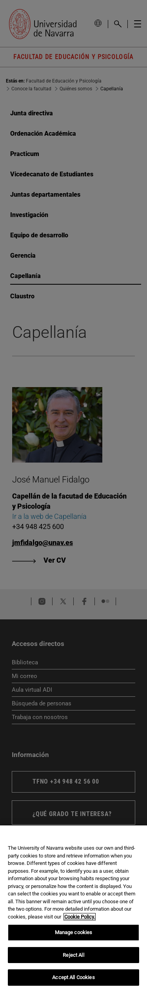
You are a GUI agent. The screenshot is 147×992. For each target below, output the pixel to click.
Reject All (73, 955)
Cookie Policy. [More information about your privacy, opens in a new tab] (79, 917)
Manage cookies (74, 932)
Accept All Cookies (73, 977)
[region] (73, 908)
